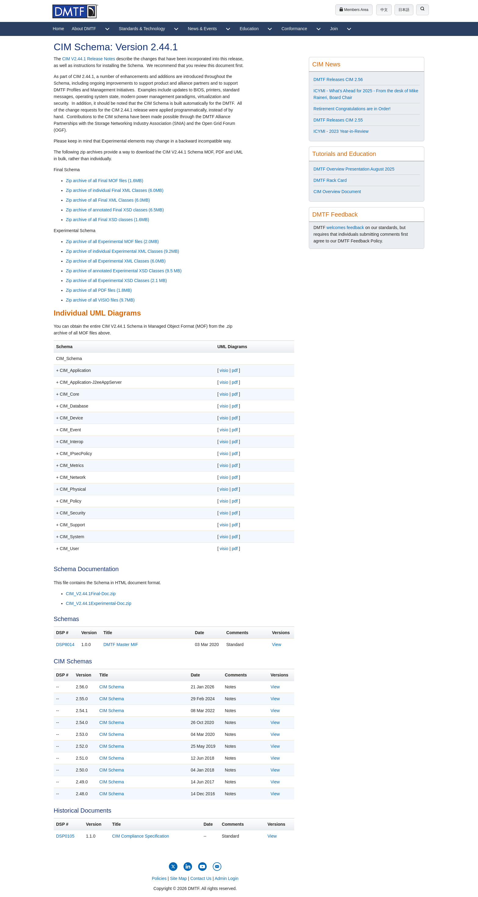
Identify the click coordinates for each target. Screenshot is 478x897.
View (276, 644)
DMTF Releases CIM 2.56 (338, 79)
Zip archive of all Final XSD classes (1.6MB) (107, 219)
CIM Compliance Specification (140, 836)
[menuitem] (58, 29)
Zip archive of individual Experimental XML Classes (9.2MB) (122, 251)
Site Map (178, 878)
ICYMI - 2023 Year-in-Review (341, 131)
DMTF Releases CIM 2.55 (338, 120)
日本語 (403, 10)
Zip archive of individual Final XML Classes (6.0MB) (114, 190)
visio (224, 370)
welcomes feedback (345, 227)
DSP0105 (65, 836)
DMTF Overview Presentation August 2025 (353, 169)
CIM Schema (111, 686)
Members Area (353, 10)
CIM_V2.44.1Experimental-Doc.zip (98, 603)
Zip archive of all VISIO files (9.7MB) (100, 300)
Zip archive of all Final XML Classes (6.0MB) (108, 200)
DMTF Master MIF (120, 644)
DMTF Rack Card (330, 180)
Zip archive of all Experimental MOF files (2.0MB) (112, 241)
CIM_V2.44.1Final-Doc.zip (91, 593)
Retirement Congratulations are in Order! (352, 108)
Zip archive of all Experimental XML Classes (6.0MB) (116, 261)
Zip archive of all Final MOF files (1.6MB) (104, 180)
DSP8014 (65, 644)
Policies (159, 878)
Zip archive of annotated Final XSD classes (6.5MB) (115, 209)
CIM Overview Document (337, 191)
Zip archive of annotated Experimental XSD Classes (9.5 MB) (124, 270)
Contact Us (200, 878)
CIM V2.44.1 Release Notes (88, 58)
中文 (384, 10)
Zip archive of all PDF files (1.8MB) (99, 290)
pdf (234, 370)
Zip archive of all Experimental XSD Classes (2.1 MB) (116, 280)
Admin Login (226, 878)
